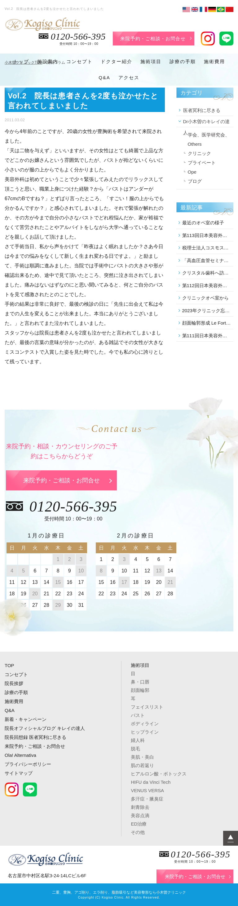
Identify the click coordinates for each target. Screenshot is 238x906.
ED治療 (139, 823)
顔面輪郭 (140, 690)
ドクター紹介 (116, 61)
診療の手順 (183, 61)
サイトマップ (19, 773)
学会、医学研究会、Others (209, 139)
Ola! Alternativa (20, 755)
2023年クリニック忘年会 (206, 310)
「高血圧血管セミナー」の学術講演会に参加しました (206, 260)
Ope (192, 172)
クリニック (199, 153)
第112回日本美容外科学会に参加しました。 (206, 285)
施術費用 (214, 61)
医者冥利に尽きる (201, 110)
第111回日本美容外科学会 (206, 335)
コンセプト (79, 61)
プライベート (202, 162)
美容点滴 (140, 815)
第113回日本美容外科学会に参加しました (206, 235)
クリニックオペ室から (205, 297)
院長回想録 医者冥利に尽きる (35, 737)
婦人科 (138, 740)
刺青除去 (140, 807)
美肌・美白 (142, 757)
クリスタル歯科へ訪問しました (206, 272)
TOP (9, 665)
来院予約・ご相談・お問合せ (153, 38)
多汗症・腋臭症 (147, 798)
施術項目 (150, 61)
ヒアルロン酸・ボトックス (159, 773)
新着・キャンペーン (25, 719)
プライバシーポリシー (28, 764)
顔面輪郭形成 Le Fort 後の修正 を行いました (206, 323)
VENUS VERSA (147, 790)
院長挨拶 (14, 683)
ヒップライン (145, 732)
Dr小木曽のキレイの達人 (206, 123)
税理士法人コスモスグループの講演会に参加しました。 (206, 247)
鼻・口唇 (140, 681)
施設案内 (47, 61)
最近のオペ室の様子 (203, 222)
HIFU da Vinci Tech (150, 782)
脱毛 (135, 748)
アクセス (128, 77)
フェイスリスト (147, 707)
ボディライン (145, 723)
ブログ (195, 181)
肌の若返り (142, 765)
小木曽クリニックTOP (23, 62)
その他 (138, 832)
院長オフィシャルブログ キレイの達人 (45, 728)
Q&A (104, 77)
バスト (138, 715)
